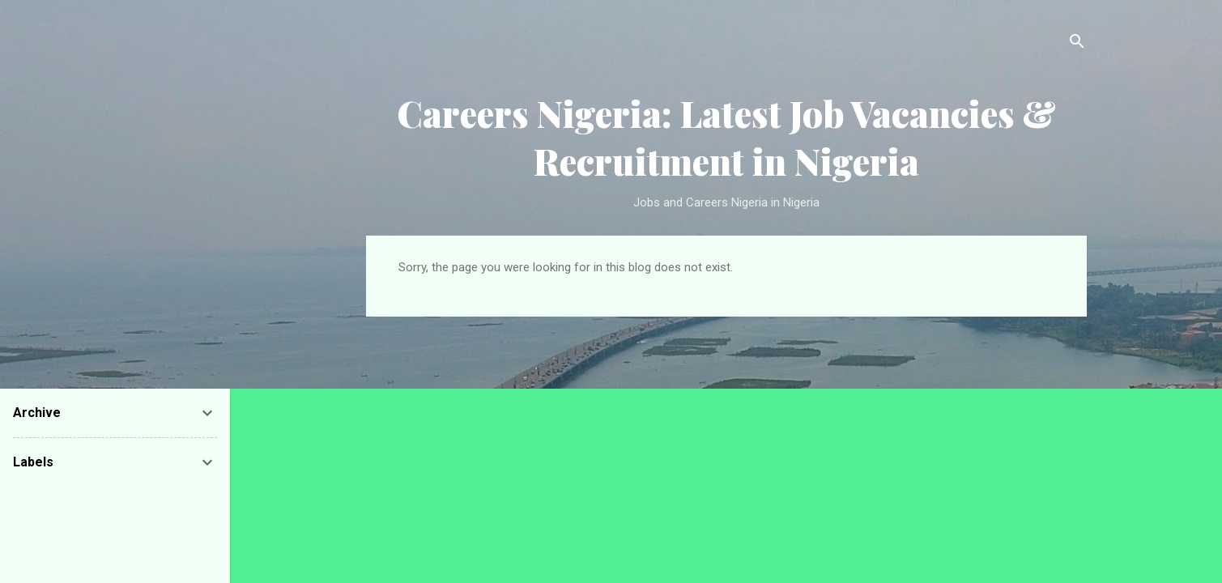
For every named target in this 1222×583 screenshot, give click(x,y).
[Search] (1077, 44)
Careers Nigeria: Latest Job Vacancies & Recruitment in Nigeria (726, 137)
